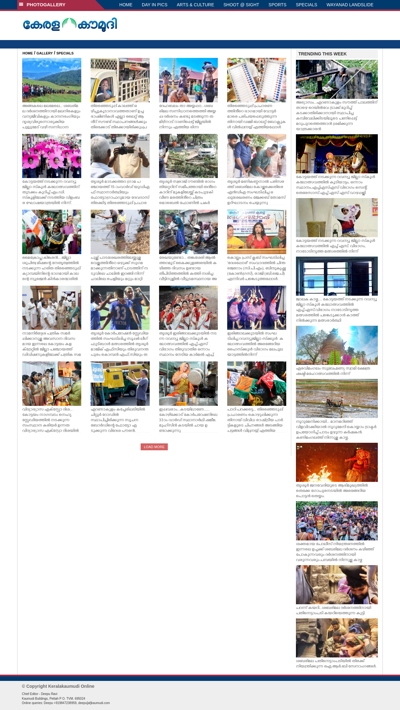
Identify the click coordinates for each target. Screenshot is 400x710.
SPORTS (277, 4)
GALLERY (45, 53)
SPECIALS (306, 4)
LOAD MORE (154, 447)
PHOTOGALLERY (42, 4)
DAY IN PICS (155, 4)
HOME (125, 4)
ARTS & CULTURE (195, 4)
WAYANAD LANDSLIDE (350, 4)
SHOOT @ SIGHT (241, 4)
